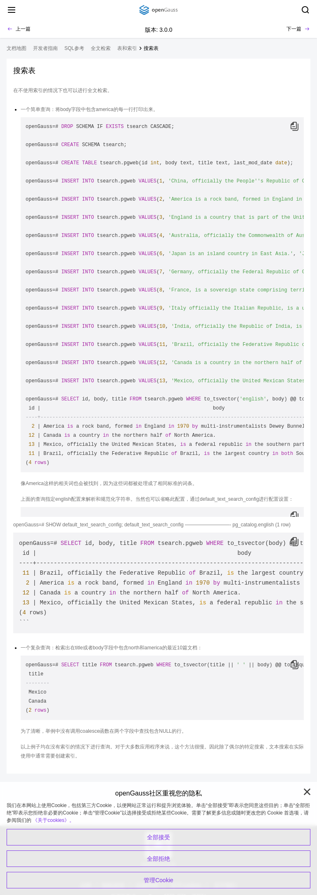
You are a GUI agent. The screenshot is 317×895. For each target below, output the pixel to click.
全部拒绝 (158, 858)
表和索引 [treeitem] (127, 48)
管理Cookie (158, 880)
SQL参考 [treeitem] (74, 48)
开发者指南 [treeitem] (45, 48)
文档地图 (16, 48)
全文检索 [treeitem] (101, 48)
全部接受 (158, 837)
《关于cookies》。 (53, 820)
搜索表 (151, 48)
